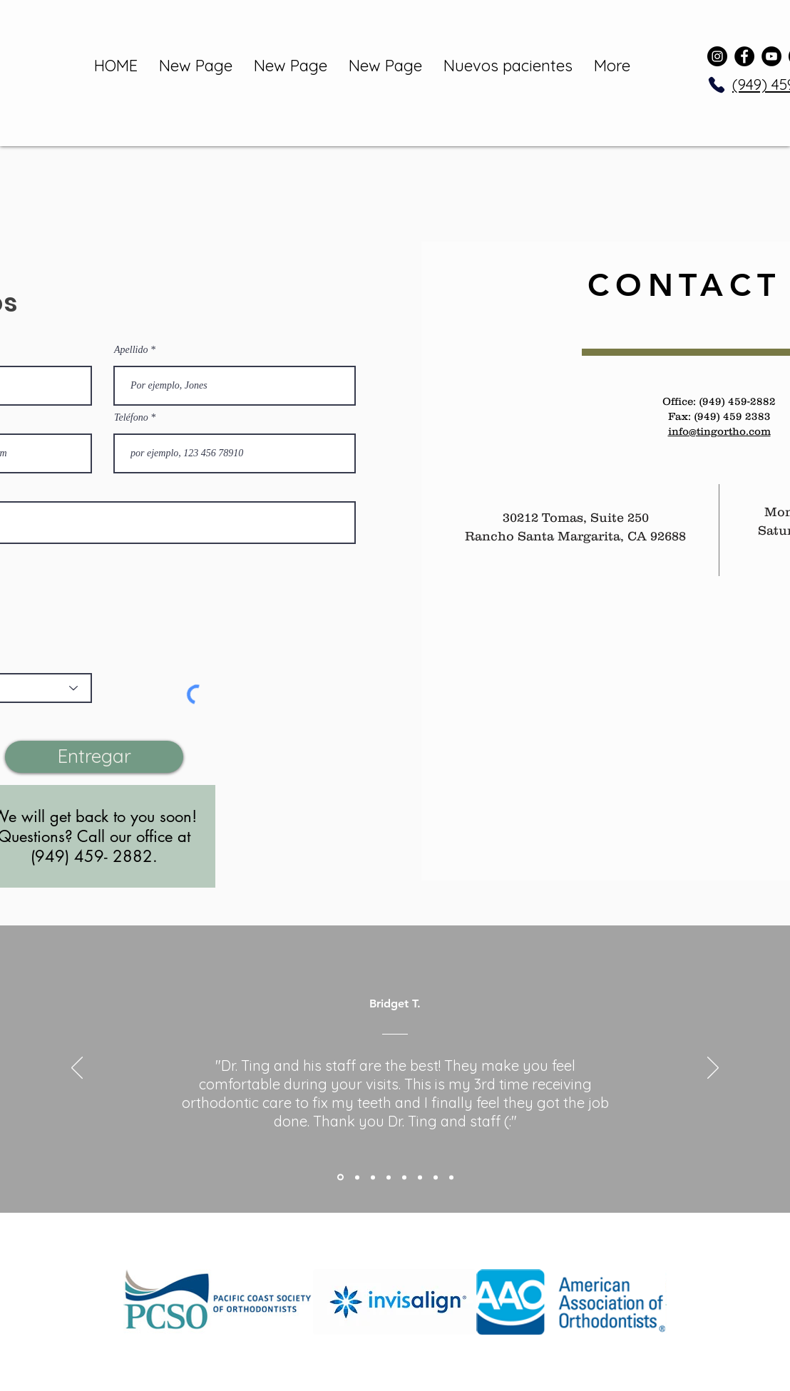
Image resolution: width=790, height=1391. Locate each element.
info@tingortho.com (719, 431)
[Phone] (716, 85)
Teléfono (131, 418)
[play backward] (141, 1302)
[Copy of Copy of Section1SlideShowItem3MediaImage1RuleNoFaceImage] (404, 1177)
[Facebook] (744, 56)
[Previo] (77, 1069)
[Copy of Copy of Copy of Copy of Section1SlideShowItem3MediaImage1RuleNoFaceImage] (436, 1177)
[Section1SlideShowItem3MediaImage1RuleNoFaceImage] (373, 1177)
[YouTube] (771, 56)
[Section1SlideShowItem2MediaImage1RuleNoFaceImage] (357, 1177)
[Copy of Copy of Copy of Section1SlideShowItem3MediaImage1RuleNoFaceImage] (420, 1177)
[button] (218, 1302)
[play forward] (649, 1302)
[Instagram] (717, 56)
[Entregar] (94, 757)
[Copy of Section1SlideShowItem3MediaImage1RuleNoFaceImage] (388, 1177)
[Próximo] (713, 1069)
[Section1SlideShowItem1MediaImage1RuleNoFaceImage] (340, 1177)
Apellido (131, 350)
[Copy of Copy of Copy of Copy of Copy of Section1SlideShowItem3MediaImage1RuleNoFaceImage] (451, 1177)
